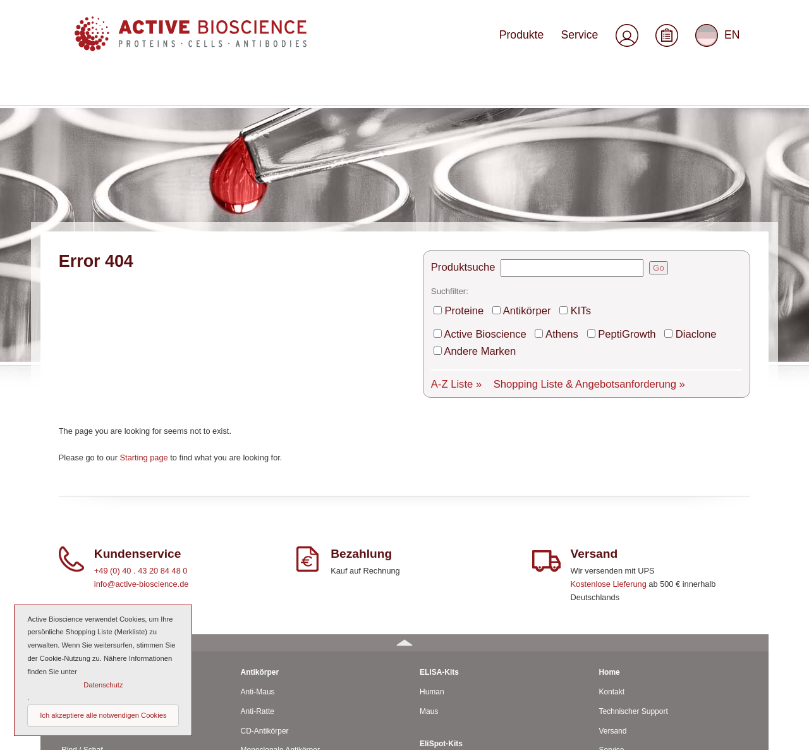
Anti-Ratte (257, 551)
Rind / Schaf (81, 590)
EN (719, 40)
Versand (612, 571)
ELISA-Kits (439, 512)
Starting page (144, 297)
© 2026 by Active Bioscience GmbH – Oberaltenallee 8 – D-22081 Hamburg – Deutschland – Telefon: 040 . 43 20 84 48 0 (247, 735)
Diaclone (650, 190)
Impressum (617, 668)
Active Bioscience (477, 190)
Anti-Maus (258, 531)
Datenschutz (620, 688)
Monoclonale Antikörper (280, 590)
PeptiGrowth (593, 190)
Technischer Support (633, 551)
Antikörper (513, 171)
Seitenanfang (731, 735)
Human (73, 531)
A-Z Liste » (453, 219)
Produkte (538, 39)
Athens (540, 190)
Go (646, 133)
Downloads (617, 629)
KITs (558, 171)
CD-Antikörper (265, 571)
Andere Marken (711, 190)
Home (609, 512)
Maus (70, 551)
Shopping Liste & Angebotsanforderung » (555, 219)
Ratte (70, 571)
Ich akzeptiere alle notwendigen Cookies (103, 715)
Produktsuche (458, 133)
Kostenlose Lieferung (609, 424)
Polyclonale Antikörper (278, 609)
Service (587, 39)
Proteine (462, 171)
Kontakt (611, 531)
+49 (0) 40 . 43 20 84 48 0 (141, 410)
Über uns (614, 609)
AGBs (608, 648)
